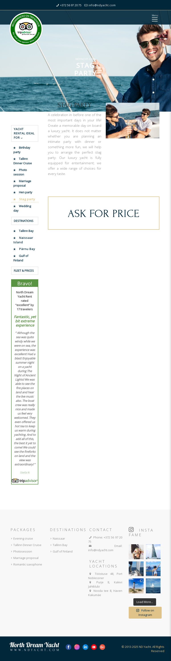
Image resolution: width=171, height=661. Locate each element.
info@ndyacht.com (102, 5)
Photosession (20, 551)
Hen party (25, 192)
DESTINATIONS (23, 221)
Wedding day (22, 208)
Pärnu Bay (27, 249)
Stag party (27, 199)
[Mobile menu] (154, 19)
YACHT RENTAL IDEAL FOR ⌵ (24, 133)
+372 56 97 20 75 (70, 5)
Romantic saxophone (25, 564)
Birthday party (21, 150)
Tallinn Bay (26, 231)
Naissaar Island (23, 240)
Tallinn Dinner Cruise (22, 161)
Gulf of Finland (20, 258)
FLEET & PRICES (24, 271)
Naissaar (57, 538)
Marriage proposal (22, 183)
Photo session (20, 172)
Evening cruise (21, 538)
